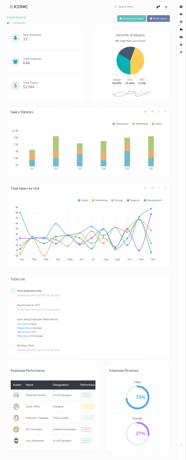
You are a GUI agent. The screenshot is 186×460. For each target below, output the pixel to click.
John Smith (22, 324)
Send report (158, 18)
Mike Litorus (23, 336)
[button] (165, 112)
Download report (132, 18)
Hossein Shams (24, 328)
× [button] (181, 447)
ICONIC (21, 7)
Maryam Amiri (24, 332)
